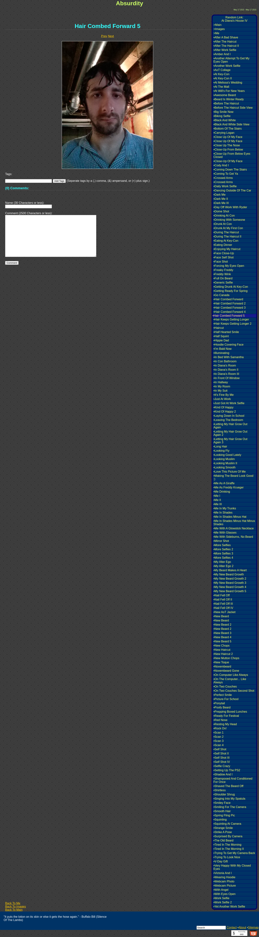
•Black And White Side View (231, 124)
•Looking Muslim (224, 459)
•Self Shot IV (221, 761)
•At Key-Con (221, 74)
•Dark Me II (220, 198)
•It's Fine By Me (223, 394)
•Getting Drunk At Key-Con (230, 286)
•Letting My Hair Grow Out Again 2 (230, 433)
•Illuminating (221, 352)
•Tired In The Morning (227, 844)
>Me (216, 33)
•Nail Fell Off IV (223, 607)
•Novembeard (222, 666)
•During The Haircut (226, 232)
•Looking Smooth (224, 467)
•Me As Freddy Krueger (228, 487)
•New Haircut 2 (223, 653)
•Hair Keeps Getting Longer (231, 319)
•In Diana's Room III (226, 373)
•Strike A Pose (222, 832)
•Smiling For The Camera (229, 807)
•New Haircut (221, 649)
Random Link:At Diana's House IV (234, 19)
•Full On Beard (222, 278)
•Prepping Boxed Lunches (230, 711)
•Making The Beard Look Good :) (233, 477)
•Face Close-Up (223, 253)
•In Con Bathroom (225, 361)
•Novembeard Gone (226, 670)
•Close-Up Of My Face (227, 161)
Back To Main (14, 909)
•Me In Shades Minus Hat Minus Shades (234, 522)
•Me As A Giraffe (224, 483)
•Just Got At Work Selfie (228, 403)
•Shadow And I (222, 774)
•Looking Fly (221, 450)
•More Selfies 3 (223, 553)
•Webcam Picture (224, 885)
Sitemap (253, 927)
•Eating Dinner (222, 244)
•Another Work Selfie (226, 65)
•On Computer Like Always (230, 674)
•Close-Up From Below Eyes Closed (231, 155)
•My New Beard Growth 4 (229, 587)
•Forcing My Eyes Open (228, 265)
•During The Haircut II (227, 236)
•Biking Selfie (222, 116)
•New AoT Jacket (224, 612)
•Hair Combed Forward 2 (229, 303)
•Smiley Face (222, 802)
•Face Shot (220, 261)
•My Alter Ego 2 (223, 566)
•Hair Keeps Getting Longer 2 (232, 323)
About (242, 927)
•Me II (217, 500)
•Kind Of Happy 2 (224, 411)
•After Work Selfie (224, 49)
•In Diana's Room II (225, 369)
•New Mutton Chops (226, 658)
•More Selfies (222, 545)
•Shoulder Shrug (224, 794)
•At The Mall (221, 86)
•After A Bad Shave (225, 37)
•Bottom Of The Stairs (227, 128)
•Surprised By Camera (227, 836)
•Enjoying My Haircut (226, 249)
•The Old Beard (223, 840)
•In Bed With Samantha (228, 357)
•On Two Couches (225, 686)
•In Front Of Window (226, 378)
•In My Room (221, 386)
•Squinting (220, 819)
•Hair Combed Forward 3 (229, 307)
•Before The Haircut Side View (233, 107)
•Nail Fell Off (221, 595)
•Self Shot (219, 749)
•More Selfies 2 (223, 549)
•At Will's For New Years (229, 90)
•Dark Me (219, 194)
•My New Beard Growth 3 (229, 582)
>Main (217, 24)
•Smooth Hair (222, 811)
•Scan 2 (218, 736)
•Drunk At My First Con (228, 228)
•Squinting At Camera (227, 823)
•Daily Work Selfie (225, 186)
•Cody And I (221, 165)
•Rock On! (220, 728)
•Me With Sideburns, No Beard (233, 536)
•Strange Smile (223, 827)
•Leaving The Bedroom (228, 419)
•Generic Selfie (223, 282)
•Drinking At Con (224, 215)
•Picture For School (225, 699)
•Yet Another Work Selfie (229, 906)
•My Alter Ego (222, 561)
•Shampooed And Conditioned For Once (232, 780)
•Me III (217, 504)
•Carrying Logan (223, 132)
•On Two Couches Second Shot (233, 690)
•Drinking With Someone (229, 219)
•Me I (216, 495)
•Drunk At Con (222, 223)
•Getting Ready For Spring (230, 290)
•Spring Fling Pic (224, 815)
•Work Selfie (221, 898)
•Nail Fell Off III (223, 603)
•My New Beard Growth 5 (229, 591)
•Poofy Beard (222, 707)
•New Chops (221, 645)
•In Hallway (220, 382)
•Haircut (218, 327)
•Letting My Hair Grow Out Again (230, 426)
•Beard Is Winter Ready (228, 99)
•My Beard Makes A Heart (230, 570)
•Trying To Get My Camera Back (234, 853)
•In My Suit (220, 390)
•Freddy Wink (222, 274)
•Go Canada (221, 295)
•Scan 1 (218, 732)
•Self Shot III (221, 757)
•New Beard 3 (222, 633)
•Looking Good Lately (227, 454)
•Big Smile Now (223, 111)
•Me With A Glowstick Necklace (233, 528)
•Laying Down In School (228, 415)
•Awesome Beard (224, 95)
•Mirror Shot (221, 540)
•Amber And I (222, 54)
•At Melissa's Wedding (227, 82)
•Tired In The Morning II (228, 848)
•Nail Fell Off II (222, 599)
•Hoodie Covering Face (228, 344)
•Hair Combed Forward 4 (229, 311)
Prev (104, 36)
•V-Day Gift (220, 861)
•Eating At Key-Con (225, 240)
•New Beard (221, 616)
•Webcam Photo (223, 881)
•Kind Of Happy (223, 407)
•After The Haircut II (226, 45)
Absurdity (129, 3)
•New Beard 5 (222, 641)
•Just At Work (222, 399)
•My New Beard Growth (228, 574)
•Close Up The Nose (226, 145)
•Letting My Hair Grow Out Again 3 (230, 440)
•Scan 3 (218, 740)
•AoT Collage (221, 70)
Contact (232, 927)
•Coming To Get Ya (225, 173)
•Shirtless (219, 790)
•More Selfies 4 (223, 557)
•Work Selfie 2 (222, 902)
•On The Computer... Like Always (229, 681)
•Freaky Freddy (223, 270)
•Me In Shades (222, 512)
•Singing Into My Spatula (229, 798)
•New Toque (221, 662)
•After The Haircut (224, 41)
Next (111, 36)
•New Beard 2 (222, 624)
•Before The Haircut (226, 103)
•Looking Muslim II (225, 463)
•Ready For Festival (226, 715)
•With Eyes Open (224, 894)
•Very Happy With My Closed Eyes (232, 867)
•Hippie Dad (221, 340)
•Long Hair (220, 446)
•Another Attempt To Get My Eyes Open (231, 60)
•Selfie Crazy (221, 766)
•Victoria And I (222, 873)
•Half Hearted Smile (226, 332)
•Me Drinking (221, 491)
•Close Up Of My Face (227, 136)
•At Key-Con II (222, 78)
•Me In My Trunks (224, 508)
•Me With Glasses (225, 532)
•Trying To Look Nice (226, 857)
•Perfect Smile (222, 694)
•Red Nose (220, 720)
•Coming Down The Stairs (230, 169)
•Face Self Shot (223, 257)
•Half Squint (221, 336)
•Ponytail (219, 703)
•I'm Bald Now (222, 348)
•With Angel (220, 889)
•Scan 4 (218, 745)
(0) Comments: (17, 188)
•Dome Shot (221, 211)
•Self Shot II (221, 753)
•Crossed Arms (223, 177)
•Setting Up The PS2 (226, 770)
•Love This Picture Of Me (229, 471)
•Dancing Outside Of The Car (232, 190)
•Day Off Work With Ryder (230, 207)
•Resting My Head (225, 724)
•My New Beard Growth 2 (229, 578)
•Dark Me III (221, 203)
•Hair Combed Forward (228, 299)
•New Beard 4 (222, 637)
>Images (219, 29)
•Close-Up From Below (228, 149)
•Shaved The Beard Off (228, 786)
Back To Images (15, 906)
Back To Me (12, 903)
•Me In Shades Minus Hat (229, 516)
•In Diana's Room (224, 365)
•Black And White (224, 120)
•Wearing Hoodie (224, 877)
